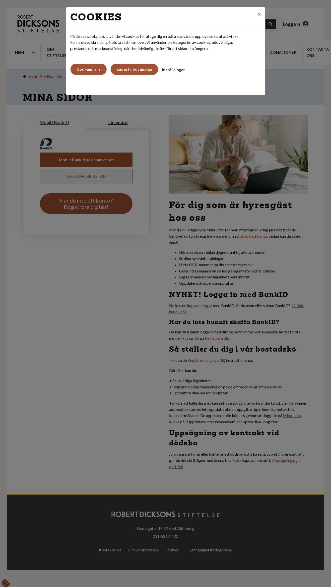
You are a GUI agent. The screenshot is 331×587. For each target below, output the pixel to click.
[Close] (259, 13)
